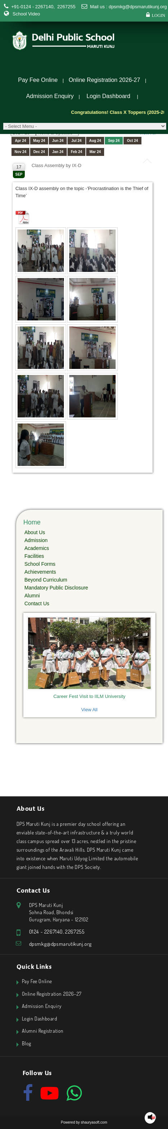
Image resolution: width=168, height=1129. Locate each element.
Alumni (32, 595)
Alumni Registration (43, 1031)
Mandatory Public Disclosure (56, 588)
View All (89, 709)
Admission (36, 540)
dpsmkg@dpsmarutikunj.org (138, 6)
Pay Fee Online (37, 80)
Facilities (34, 556)
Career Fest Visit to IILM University (89, 696)
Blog (26, 1043)
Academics (36, 548)
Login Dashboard (108, 96)
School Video (26, 14)
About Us (34, 532)
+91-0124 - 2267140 (32, 6)
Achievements (40, 572)
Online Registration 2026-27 (104, 80)
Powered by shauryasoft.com (84, 1122)
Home (32, 522)
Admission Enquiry (50, 96)
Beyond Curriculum (45, 580)
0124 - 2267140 (46, 931)
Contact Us (36, 603)
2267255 (65, 6)
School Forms (39, 564)
